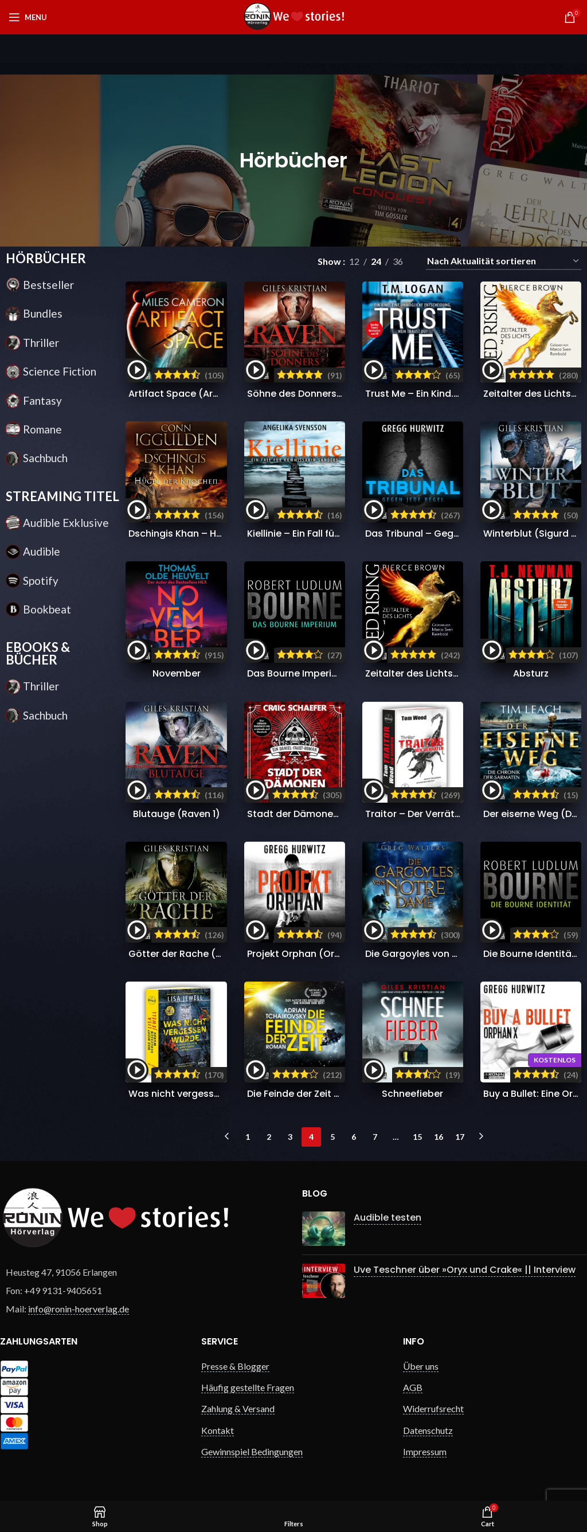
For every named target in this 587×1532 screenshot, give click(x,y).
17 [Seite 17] (459, 1137)
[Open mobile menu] (28, 17)
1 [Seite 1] (247, 1137)
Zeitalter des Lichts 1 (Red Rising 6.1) (447, 673)
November (176, 673)
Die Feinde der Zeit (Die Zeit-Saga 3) (330, 1093)
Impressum (425, 1451)
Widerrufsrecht (433, 1408)
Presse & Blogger (235, 1366)
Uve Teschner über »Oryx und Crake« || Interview (465, 1269)
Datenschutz (428, 1430)
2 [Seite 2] (269, 1137)
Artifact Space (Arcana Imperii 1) (204, 393)
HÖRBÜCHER (46, 258)
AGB (412, 1387)
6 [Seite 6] (353, 1137)
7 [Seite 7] (375, 1137)
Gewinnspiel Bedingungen (252, 1451)
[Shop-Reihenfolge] (503, 261)
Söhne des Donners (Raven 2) (316, 393)
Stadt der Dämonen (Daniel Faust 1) (329, 813)
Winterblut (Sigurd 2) (532, 533)
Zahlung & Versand (238, 1408)
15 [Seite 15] (417, 1137)
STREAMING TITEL (62, 496)
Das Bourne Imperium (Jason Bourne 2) (338, 673)
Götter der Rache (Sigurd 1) (191, 953)
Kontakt (217, 1430)
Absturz (531, 673)
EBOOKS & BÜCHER (38, 653)
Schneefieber (412, 1093)
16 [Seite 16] (438, 1137)
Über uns (421, 1366)
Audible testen (387, 1217)
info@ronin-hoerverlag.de (78, 1308)
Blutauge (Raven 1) (176, 813)
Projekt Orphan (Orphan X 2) (313, 953)
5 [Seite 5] (332, 1137)
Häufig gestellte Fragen (247, 1387)
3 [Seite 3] (290, 1137)
